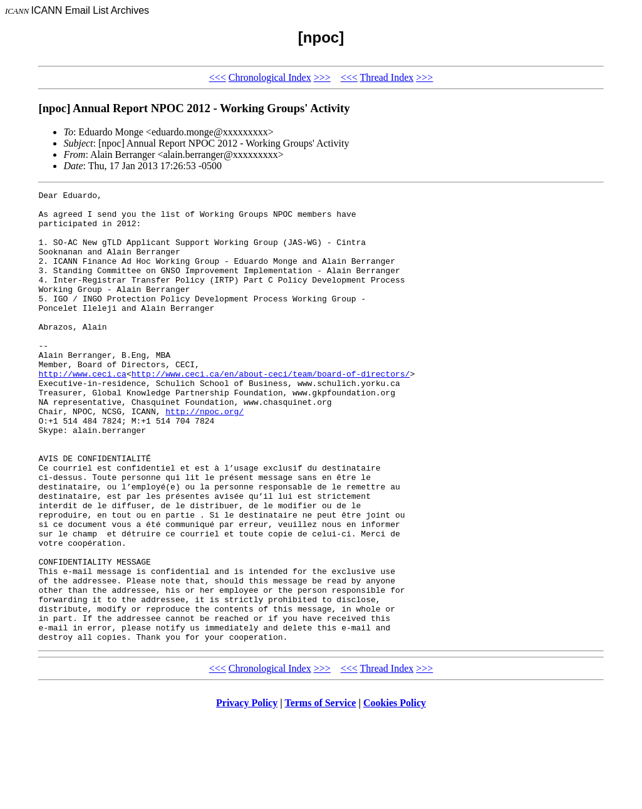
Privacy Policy (246, 793)
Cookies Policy (394, 793)
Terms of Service (320, 793)
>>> (322, 77)
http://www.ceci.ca (82, 411)
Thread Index (387, 77)
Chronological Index (270, 77)
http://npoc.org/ (204, 456)
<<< (217, 77)
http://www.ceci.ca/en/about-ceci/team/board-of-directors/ (271, 411)
